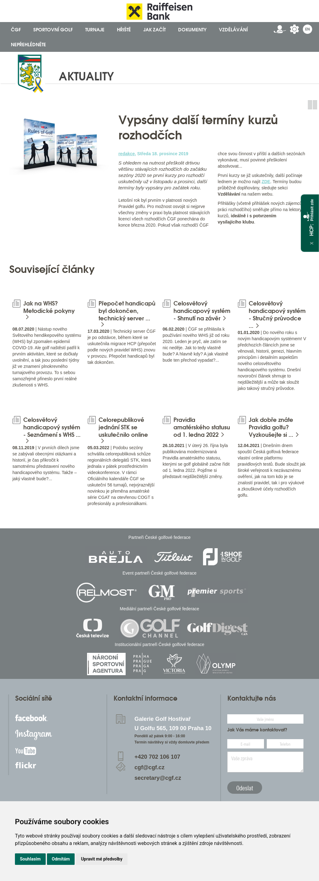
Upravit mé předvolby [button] (101, 858)
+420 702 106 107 (157, 757)
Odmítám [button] (61, 858)
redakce (126, 153)
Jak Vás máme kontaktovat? (257, 730)
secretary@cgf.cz (158, 778)
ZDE (265, 181)
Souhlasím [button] (30, 858)
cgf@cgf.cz (150, 767)
